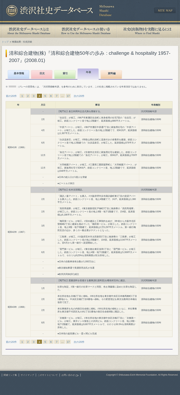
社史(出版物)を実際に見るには (147, 31)
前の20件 (11, 95)
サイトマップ (27, 375)
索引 (65, 73)
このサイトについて (48, 375)
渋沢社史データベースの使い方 (86, 31)
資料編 (112, 73)
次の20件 (79, 95)
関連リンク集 (10, 375)
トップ (5, 41)
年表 (88, 72)
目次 (42, 73)
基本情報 (19, 73)
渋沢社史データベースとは (28, 31)
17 (68, 95)
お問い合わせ (68, 375)
